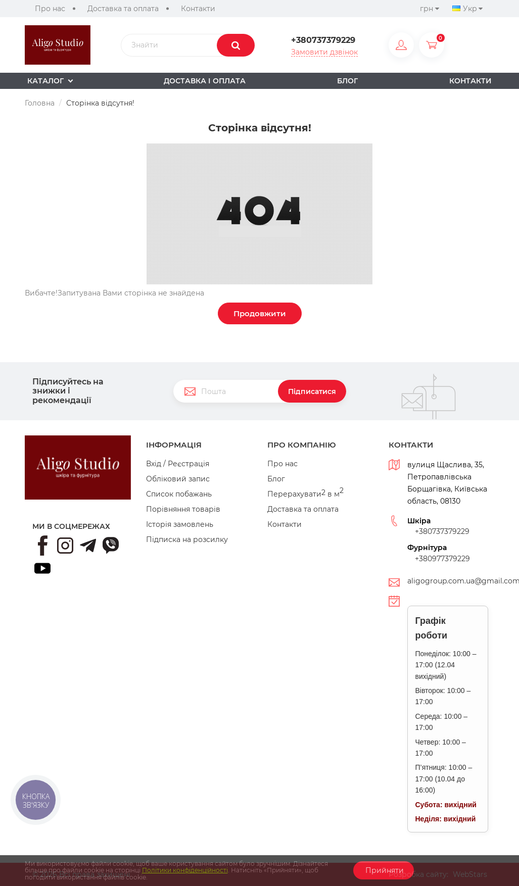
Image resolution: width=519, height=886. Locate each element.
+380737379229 (323, 40)
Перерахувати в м (305, 494)
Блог (276, 478)
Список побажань (179, 494)
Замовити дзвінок (324, 52)
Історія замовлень (179, 524)
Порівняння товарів (183, 509)
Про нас (50, 8)
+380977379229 (442, 558)
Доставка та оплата (123, 8)
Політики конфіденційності (185, 870)
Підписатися (312, 391)
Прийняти (383, 870)
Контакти (198, 8)
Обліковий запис (178, 478)
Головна (40, 103)
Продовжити (259, 313)
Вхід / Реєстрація (177, 463)
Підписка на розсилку (187, 539)
